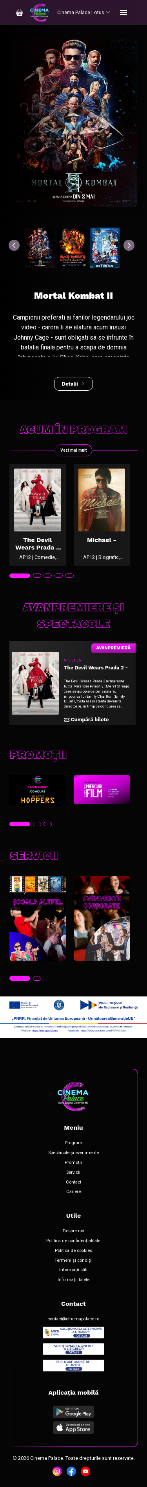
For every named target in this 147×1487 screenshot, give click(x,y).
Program (73, 1143)
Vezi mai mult (73, 450)
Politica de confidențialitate (73, 1241)
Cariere (73, 1191)
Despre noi (73, 1231)
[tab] (19, 575)
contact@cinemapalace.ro (73, 1319)
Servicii (73, 1172)
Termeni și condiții (73, 1260)
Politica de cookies (73, 1250)
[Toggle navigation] (123, 12)
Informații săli (73, 1270)
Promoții (73, 1162)
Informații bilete (73, 1279)
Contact (73, 1182)
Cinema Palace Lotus (83, 12)
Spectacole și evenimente (73, 1153)
